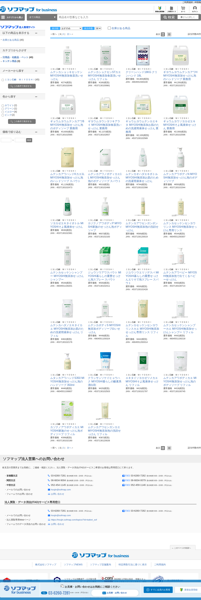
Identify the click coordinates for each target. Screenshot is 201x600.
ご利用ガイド (171, 10)
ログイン (194, 10)
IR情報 (197, 2)
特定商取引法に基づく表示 (133, 564)
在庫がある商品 (13, 40)
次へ (69, 34)
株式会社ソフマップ (45, 564)
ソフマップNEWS (73, 564)
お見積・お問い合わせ (114, 593)
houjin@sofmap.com (61, 489)
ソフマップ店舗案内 (100, 564)
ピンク (10, 115)
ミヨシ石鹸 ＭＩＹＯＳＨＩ (22, 79)
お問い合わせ (57, 494)
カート (183, 10)
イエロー (11, 111)
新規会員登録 (159, 10)
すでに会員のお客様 (160, 589)
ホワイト (11, 105)
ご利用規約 (188, 2)
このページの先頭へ (182, 548)
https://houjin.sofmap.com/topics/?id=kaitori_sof (74, 519)
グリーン (11, 108)
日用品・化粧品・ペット (18, 57)
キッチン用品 (11, 61)
